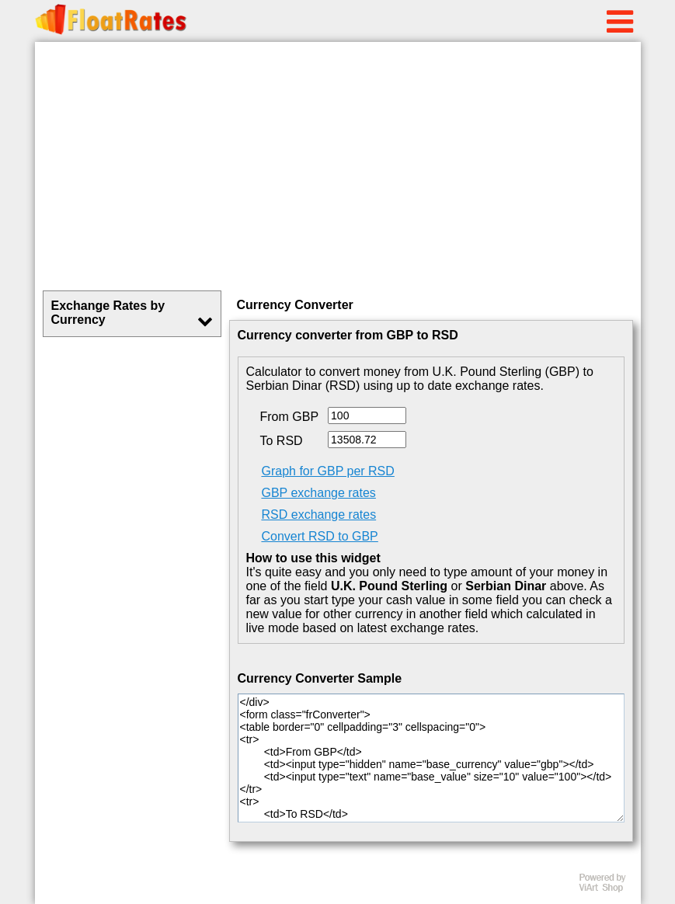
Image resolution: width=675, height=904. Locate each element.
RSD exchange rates (319, 514)
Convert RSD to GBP (320, 536)
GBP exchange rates (319, 492)
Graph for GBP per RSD (328, 471)
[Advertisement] (338, 166)
